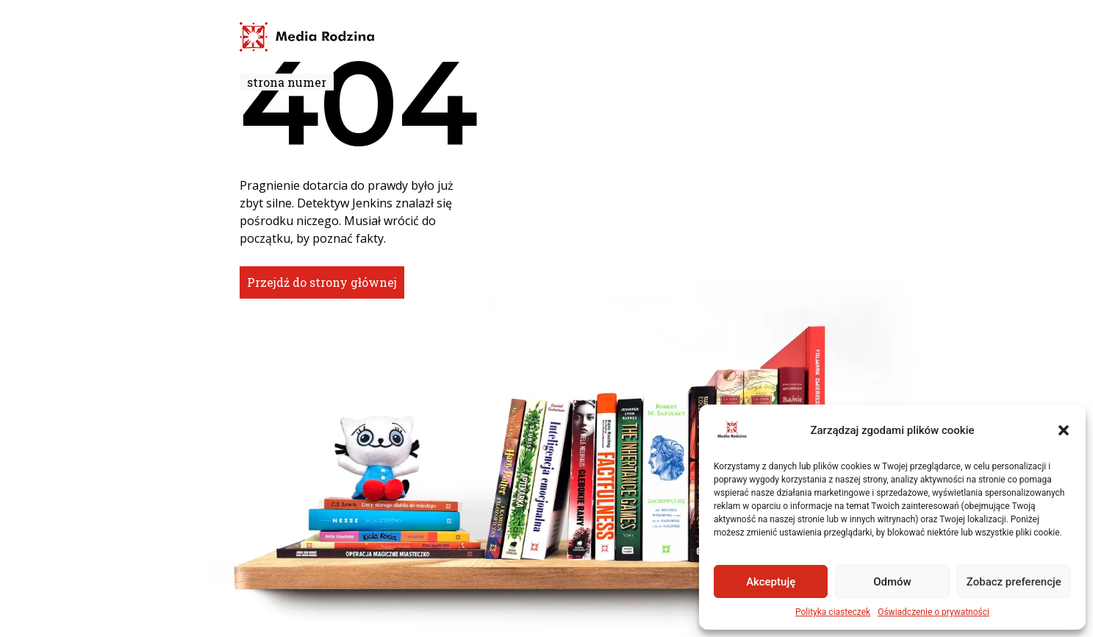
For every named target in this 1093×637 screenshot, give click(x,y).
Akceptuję (770, 581)
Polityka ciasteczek (832, 612)
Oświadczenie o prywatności (933, 612)
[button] (1063, 430)
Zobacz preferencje (1014, 581)
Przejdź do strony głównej (322, 282)
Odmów (892, 581)
